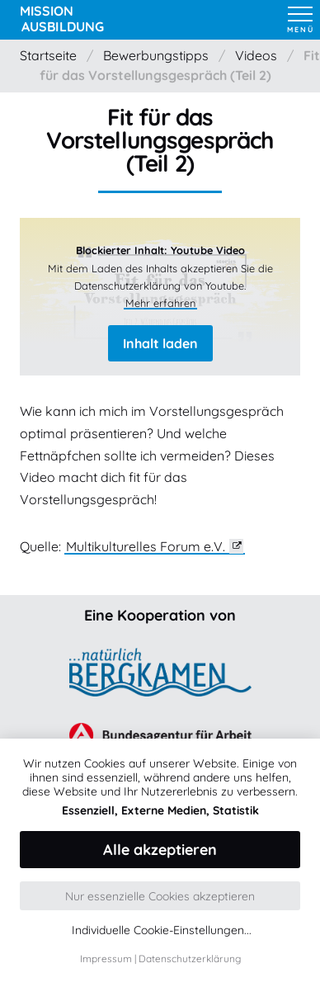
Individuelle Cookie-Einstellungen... (162, 930)
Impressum (106, 958)
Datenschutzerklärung (190, 958)
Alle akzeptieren (160, 849)
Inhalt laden (160, 343)
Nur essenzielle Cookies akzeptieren (160, 896)
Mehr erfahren (160, 302)
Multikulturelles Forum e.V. (145, 546)
